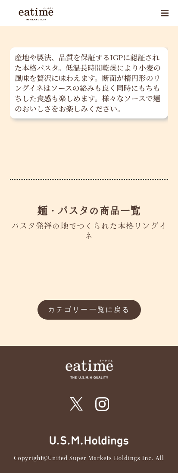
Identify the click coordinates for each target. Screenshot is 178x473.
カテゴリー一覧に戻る (89, 309)
